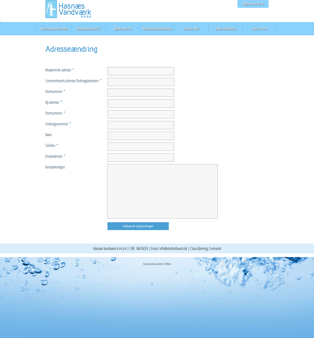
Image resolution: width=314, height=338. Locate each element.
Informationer (54, 28)
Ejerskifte (122, 28)
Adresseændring (157, 28)
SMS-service (253, 3)
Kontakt (191, 28)
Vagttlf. (260, 28)
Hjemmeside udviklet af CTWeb (157, 264)
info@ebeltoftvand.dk (173, 248)
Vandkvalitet (89, 28)
